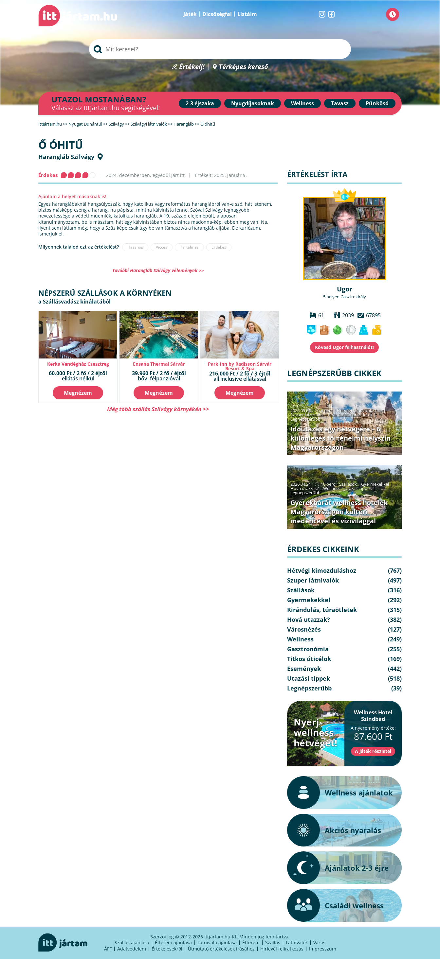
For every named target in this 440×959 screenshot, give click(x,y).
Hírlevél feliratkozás (281, 949)
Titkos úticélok (309, 659)
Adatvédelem (131, 949)
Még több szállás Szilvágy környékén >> (158, 409)
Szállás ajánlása (132, 942)
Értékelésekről (167, 949)
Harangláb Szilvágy (66, 157)
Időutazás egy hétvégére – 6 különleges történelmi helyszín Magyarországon (340, 438)
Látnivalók (297, 942)
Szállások (348, 484)
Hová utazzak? (305, 488)
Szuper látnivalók (307, 415)
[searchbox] (220, 49)
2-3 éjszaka (200, 103)
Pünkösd (377, 103)
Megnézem (78, 392)
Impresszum (322, 949)
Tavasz (340, 103)
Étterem (251, 942)
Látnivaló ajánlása (217, 942)
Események (304, 668)
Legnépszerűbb (305, 419)
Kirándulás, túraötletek (350, 415)
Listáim (247, 14)
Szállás (272, 942)
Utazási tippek (358, 488)
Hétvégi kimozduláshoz (359, 410)
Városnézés (304, 629)
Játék (190, 14)
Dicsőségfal (217, 14)
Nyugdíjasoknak (252, 103)
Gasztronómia (308, 649)
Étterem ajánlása (173, 942)
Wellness (302, 103)
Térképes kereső (243, 66)
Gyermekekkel (375, 484)
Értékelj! (192, 66)
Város (319, 942)
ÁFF (108, 949)
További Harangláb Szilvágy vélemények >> (158, 270)
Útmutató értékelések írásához (221, 949)
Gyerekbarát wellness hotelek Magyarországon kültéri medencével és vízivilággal (339, 511)
